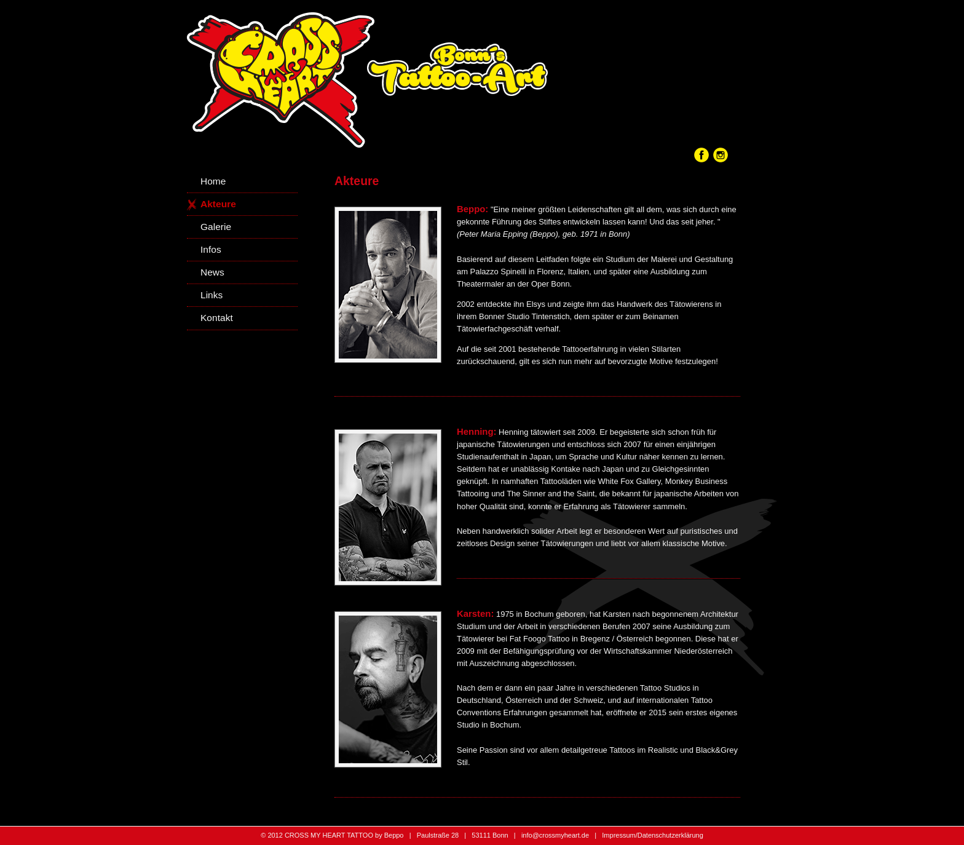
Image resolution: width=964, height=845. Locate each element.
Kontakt (216, 317)
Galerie (215, 226)
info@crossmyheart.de (555, 835)
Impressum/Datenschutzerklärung (652, 835)
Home (213, 181)
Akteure (218, 204)
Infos (210, 249)
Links (211, 295)
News (212, 272)
